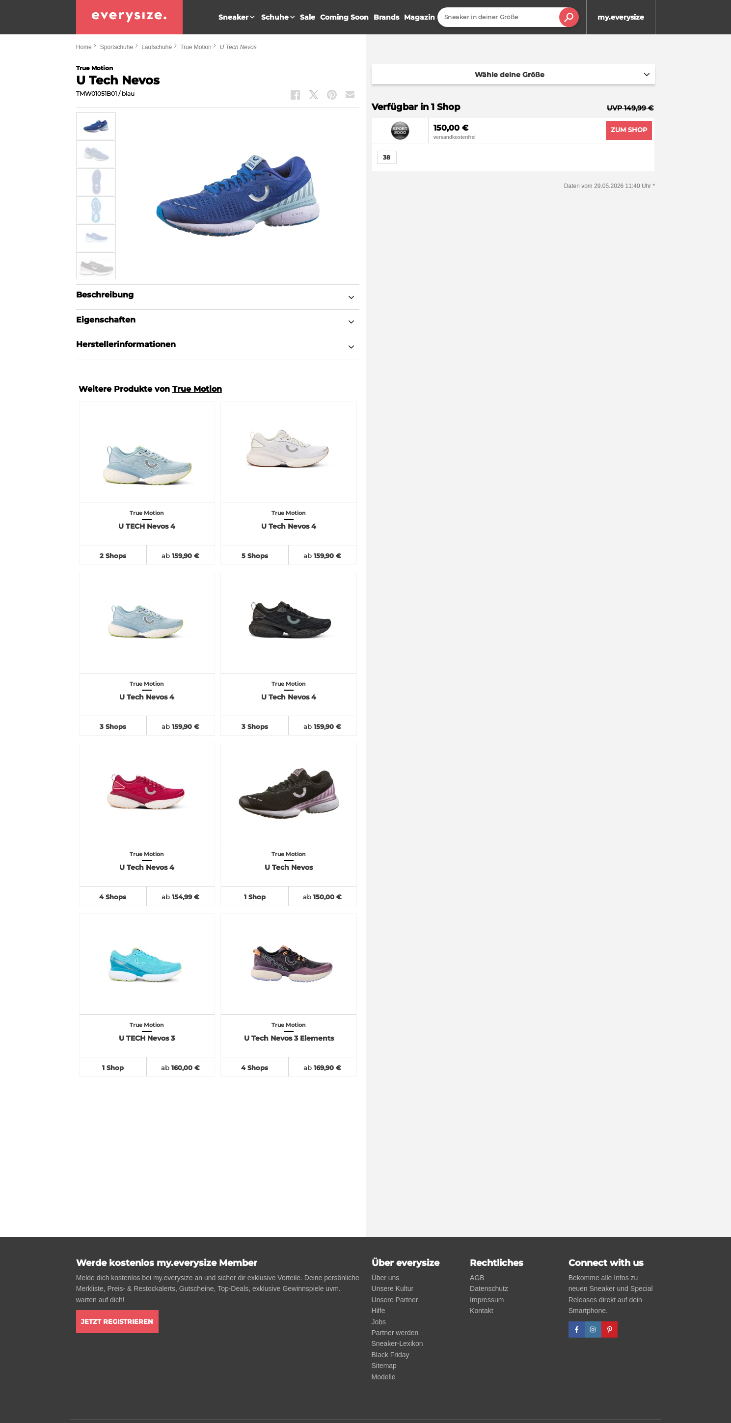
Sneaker (237, 17)
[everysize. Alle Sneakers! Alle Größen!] (129, 17)
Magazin (419, 17)
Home (84, 47)
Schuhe (279, 17)
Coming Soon (344, 17)
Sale (307, 17)
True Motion (196, 47)
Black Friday (390, 1355)
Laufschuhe (156, 47)
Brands (386, 17)
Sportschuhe (116, 47)
